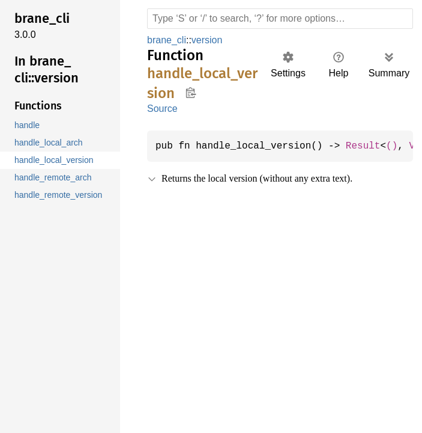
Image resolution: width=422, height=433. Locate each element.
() (402, 146)
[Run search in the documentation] (280, 18)
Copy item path (190, 92)
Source (162, 108)
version (209, 40)
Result (372, 146)
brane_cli (167, 40)
